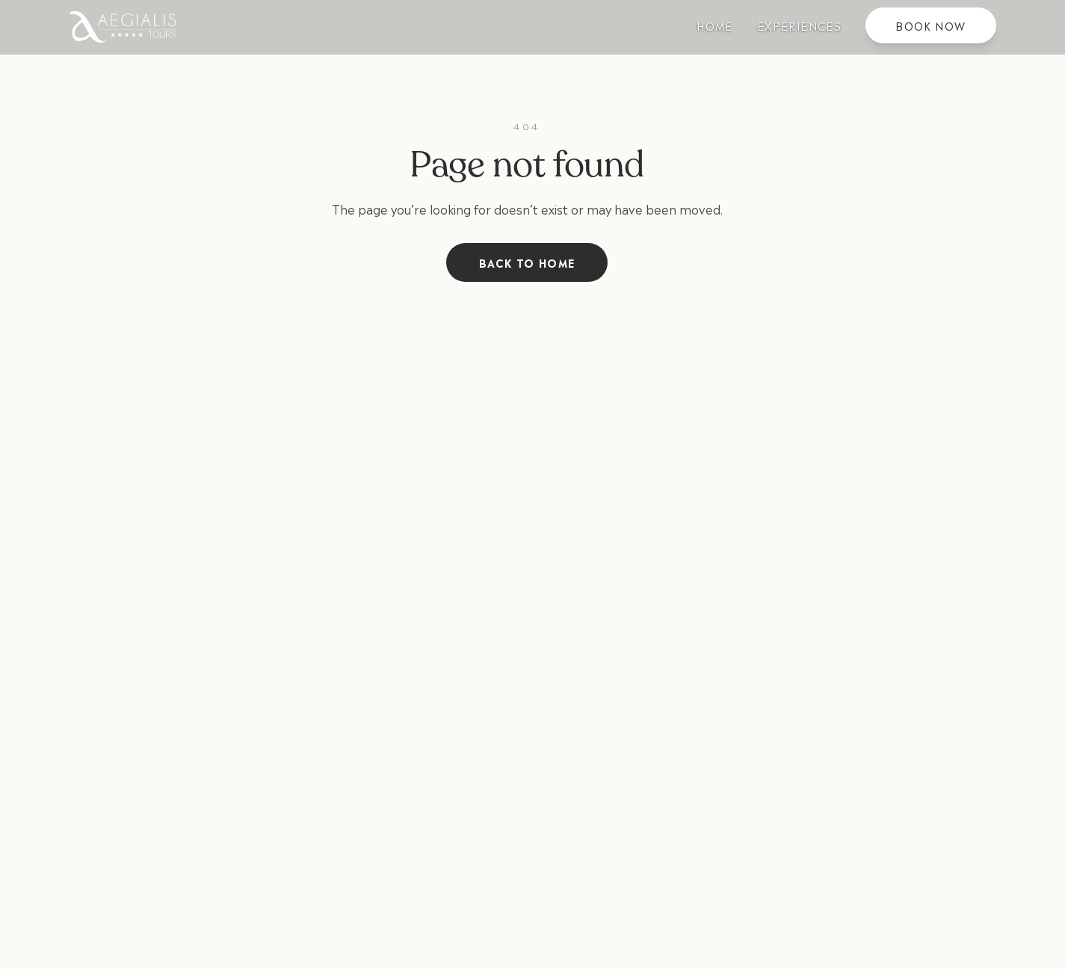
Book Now (930, 25)
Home (715, 25)
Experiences (799, 25)
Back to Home (527, 262)
